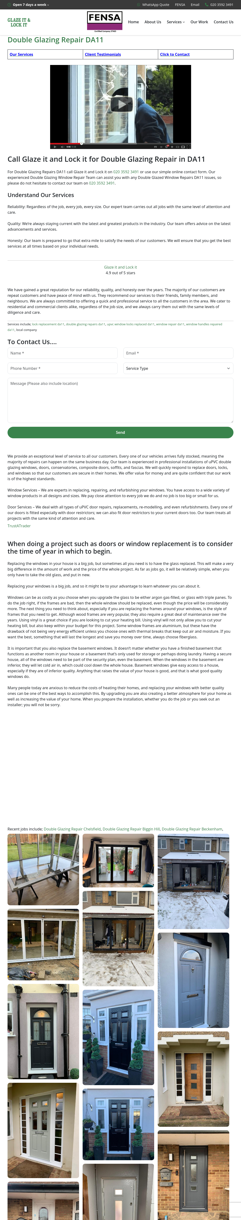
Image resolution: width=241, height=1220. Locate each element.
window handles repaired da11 (200, 325)
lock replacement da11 (47, 325)
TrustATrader (18, 527)
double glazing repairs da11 (83, 325)
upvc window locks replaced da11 (126, 325)
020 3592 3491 (126, 172)
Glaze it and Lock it (120, 268)
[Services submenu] (184, 22)
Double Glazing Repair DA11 (56, 40)
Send (120, 433)
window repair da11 (164, 325)
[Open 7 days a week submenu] (28, 5)
